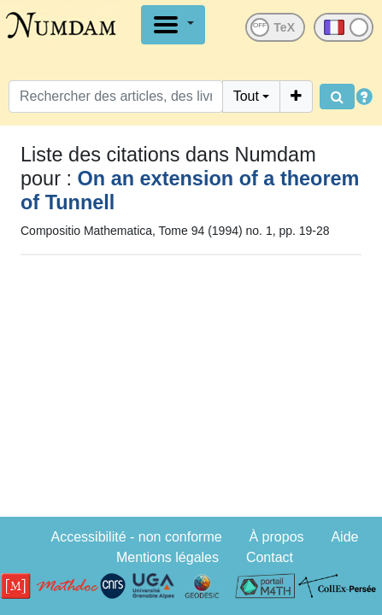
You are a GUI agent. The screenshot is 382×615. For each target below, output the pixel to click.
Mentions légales (167, 557)
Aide (344, 537)
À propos (277, 537)
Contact (269, 557)
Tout (246, 96)
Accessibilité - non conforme (136, 537)
